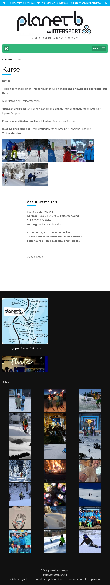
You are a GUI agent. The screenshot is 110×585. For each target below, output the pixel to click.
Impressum (95, 579)
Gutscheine (75, 579)
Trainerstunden (30, 101)
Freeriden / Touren (64, 121)
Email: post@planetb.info (49, 579)
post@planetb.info (89, 3)
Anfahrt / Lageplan (19, 579)
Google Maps (35, 256)
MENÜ (99, 49)
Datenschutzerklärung (55, 575)
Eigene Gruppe (11, 113)
